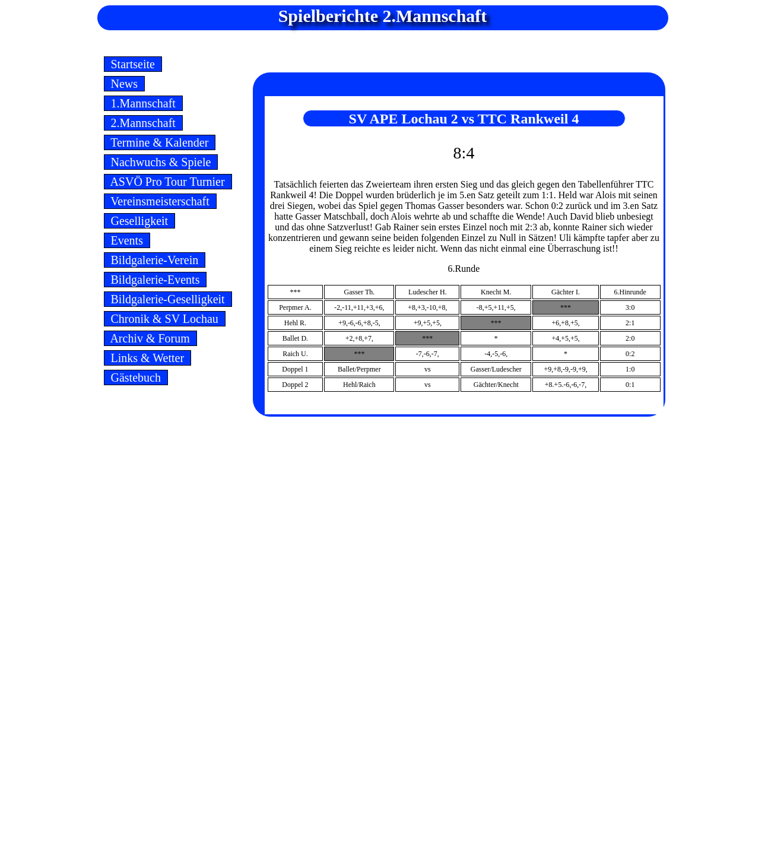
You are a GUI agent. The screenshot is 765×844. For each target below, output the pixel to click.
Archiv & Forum (150, 338)
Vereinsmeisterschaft (160, 201)
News (124, 83)
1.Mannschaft (143, 103)
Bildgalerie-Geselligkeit (168, 299)
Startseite (133, 64)
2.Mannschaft (143, 122)
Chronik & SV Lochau (164, 318)
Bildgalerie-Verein (155, 259)
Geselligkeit (139, 220)
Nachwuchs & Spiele (161, 162)
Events (127, 240)
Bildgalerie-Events (155, 279)
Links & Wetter (148, 357)
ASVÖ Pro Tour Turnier (168, 181)
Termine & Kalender (160, 142)
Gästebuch (136, 377)
